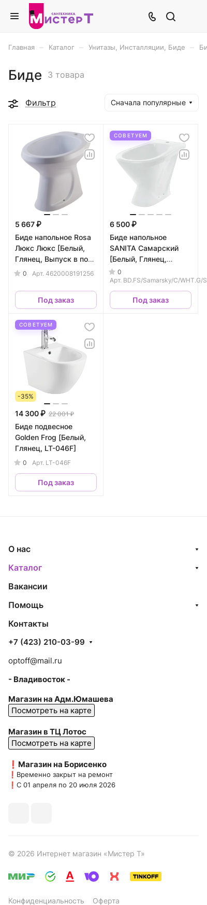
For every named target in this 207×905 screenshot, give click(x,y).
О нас (19, 549)
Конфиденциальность (46, 900)
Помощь (25, 605)
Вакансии (28, 586)
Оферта (106, 900)
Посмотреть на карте (51, 710)
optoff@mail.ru (35, 661)
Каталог (25, 567)
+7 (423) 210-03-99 (46, 642)
